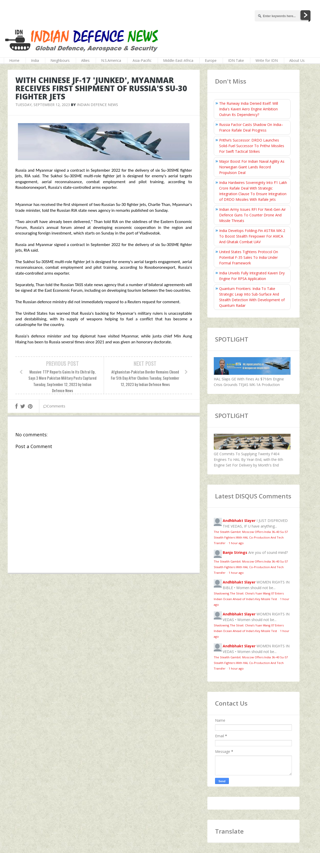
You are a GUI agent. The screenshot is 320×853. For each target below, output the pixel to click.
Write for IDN (266, 60)
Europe (211, 60)
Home (14, 60)
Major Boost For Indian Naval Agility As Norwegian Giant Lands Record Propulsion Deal (251, 167)
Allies (85, 60)
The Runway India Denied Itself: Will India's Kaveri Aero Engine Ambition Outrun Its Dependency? (248, 109)
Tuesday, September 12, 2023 (42, 104)
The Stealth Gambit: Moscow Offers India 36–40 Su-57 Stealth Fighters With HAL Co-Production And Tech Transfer (251, 537)
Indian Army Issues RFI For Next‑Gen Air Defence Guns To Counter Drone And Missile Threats (252, 215)
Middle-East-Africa (178, 60)
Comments (54, 406)
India (35, 60)
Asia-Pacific (142, 60)
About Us (297, 60)
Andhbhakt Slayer (239, 520)
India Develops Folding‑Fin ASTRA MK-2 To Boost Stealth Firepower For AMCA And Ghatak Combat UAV (252, 236)
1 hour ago (236, 543)
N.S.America (111, 60)
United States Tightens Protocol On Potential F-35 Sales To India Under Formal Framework (248, 257)
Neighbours (60, 60)
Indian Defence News (97, 104)
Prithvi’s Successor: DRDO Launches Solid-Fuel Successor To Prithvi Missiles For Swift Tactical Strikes (251, 146)
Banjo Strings (235, 552)
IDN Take (236, 60)
